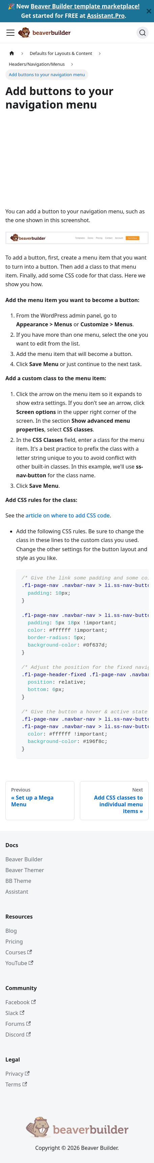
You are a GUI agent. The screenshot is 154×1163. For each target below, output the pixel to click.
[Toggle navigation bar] (10, 33)
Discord (18, 1034)
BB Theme (18, 881)
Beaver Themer (24, 870)
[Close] (149, 11)
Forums (18, 1023)
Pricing (14, 941)
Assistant (16, 891)
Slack (14, 1013)
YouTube (19, 963)
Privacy (17, 1073)
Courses (18, 952)
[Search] (142, 33)
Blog (11, 930)
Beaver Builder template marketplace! (85, 6)
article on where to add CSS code (68, 515)
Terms (16, 1084)
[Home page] (11, 53)
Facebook (20, 1002)
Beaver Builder (23, 859)
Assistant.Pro (106, 16)
